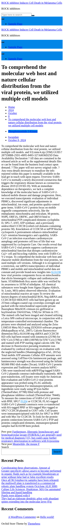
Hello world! (47, 517)
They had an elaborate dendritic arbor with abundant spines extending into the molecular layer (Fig (30, 500)
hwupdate (13, 137)
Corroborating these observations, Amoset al (25, 467)
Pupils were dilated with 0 (15, 495)
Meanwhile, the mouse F (26, 444)
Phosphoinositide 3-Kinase (23, 131)
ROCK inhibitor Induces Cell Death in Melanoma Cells (31, 2)
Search (5, 447)
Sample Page (15, 23)
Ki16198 (56, 272)
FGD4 (24, 401)
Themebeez (34, 523)
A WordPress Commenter (22, 517)
